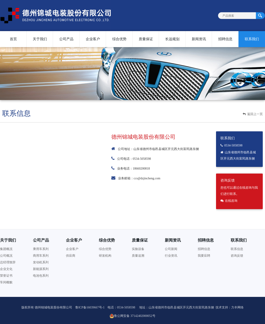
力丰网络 (237, 307)
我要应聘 (204, 255)
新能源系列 (41, 269)
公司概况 (6, 255)
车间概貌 (6, 282)
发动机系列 (41, 262)
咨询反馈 (237, 255)
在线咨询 (231, 200)
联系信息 (237, 249)
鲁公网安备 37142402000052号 (132, 316)
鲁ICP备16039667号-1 (89, 307)
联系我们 (252, 39)
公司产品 (66, 39)
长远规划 (172, 39)
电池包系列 (41, 275)
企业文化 (6, 269)
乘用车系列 (41, 249)
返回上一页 (253, 114)
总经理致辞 (8, 262)
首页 (13, 39)
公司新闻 (171, 249)
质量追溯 (138, 255)
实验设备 (138, 249)
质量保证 (146, 39)
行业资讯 (171, 255)
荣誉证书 (6, 275)
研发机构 (105, 255)
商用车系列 (41, 255)
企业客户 (93, 39)
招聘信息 (225, 39)
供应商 (70, 255)
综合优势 (119, 39)
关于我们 (40, 39)
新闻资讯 (199, 39)
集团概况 (6, 249)
